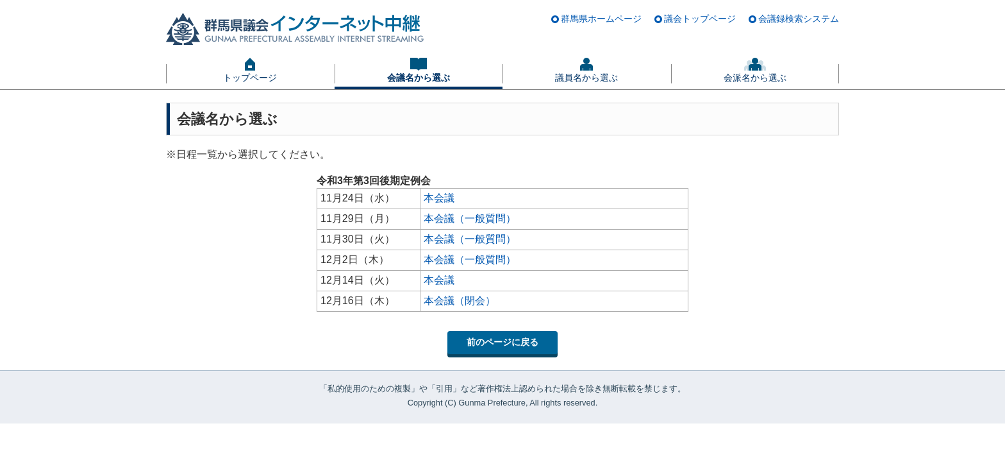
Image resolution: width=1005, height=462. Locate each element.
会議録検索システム (798, 18)
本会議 (439, 198)
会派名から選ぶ (755, 78)
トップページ (250, 78)
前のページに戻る (502, 342)
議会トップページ (700, 18)
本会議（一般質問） (470, 218)
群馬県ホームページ (601, 18)
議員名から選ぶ (586, 78)
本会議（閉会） (459, 300)
